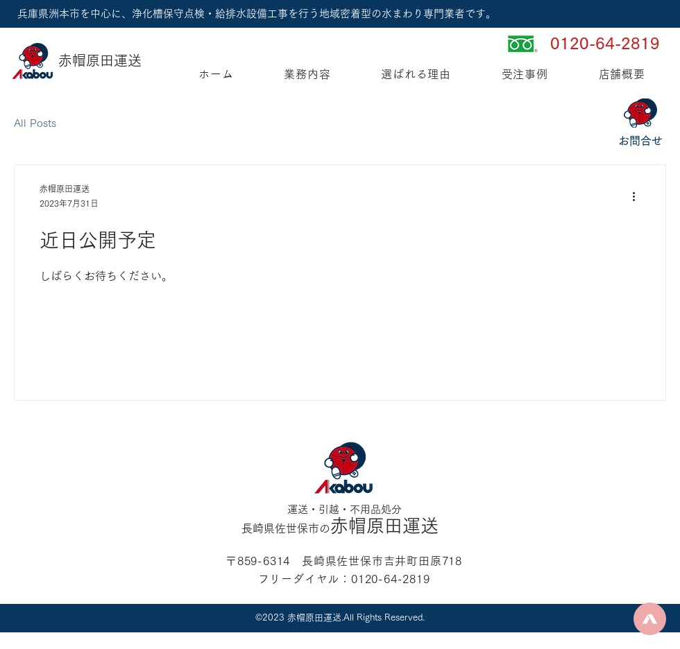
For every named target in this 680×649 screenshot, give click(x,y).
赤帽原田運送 (100, 60)
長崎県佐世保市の (285, 528)
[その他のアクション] (638, 197)
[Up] (650, 619)
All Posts (35, 123)
